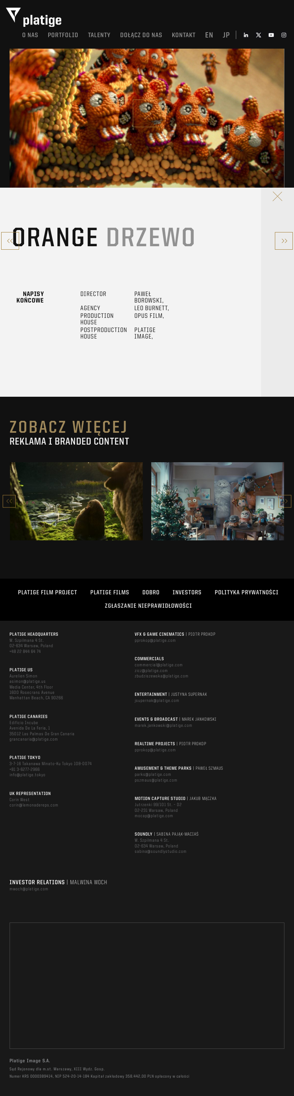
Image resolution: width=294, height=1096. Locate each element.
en (209, 35)
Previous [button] (9, 501)
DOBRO (151, 593)
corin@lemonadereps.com (34, 805)
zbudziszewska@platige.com (162, 676)
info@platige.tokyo (28, 775)
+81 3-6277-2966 (25, 769)
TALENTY (99, 35)
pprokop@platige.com (155, 640)
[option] (76, 501)
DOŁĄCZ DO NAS (141, 35)
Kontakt (184, 35)
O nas (30, 35)
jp (226, 35)
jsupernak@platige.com (157, 700)
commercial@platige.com (159, 665)
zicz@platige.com (151, 671)
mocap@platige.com (154, 816)
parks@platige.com (153, 774)
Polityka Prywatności (247, 593)
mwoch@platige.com (29, 889)
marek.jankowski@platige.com (164, 725)
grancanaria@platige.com (34, 739)
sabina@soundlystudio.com (161, 851)
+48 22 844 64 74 (25, 651)
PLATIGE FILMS (109, 593)
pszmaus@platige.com (156, 780)
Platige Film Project (47, 593)
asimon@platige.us (28, 681)
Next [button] (284, 501)
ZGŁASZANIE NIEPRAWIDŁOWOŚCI (148, 606)
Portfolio (63, 35)
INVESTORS (187, 593)
